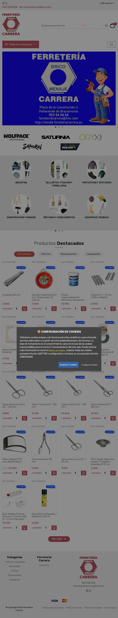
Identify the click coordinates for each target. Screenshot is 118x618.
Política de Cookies (56, 350)
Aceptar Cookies (68, 364)
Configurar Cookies (89, 365)
